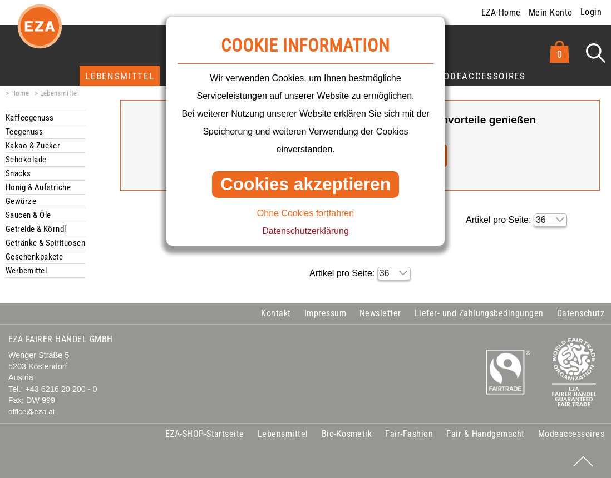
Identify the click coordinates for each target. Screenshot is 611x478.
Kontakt (275, 313)
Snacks (18, 173)
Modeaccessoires (481, 76)
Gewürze (21, 201)
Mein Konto (551, 12)
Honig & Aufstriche (38, 187)
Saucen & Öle (28, 215)
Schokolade (26, 160)
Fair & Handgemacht (485, 434)
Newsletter (380, 313)
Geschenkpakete (34, 257)
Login (591, 12)
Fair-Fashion (409, 434)
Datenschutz (580, 313)
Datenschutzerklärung (305, 231)
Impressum (325, 313)
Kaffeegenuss (29, 118)
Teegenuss (24, 132)
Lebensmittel (119, 76)
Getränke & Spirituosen (45, 243)
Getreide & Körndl (36, 229)
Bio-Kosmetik (347, 434)
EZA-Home (501, 12)
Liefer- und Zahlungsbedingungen (479, 313)
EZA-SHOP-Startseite (204, 434)
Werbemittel (26, 271)
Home (20, 93)
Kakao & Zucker (33, 146)
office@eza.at (31, 411)
